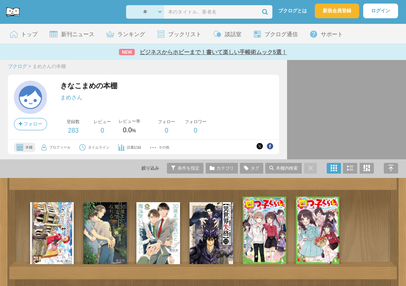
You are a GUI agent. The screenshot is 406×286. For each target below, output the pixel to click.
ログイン (380, 11)
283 (73, 130)
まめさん (71, 97)
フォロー (30, 124)
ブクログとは (292, 11)
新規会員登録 (337, 11)
